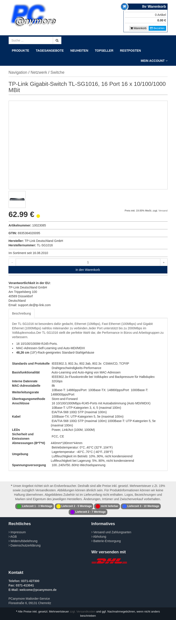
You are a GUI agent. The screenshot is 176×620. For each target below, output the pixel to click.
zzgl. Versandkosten (82, 611)
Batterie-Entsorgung (106, 541)
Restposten (130, 50)
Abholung (98, 536)
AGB (13, 536)
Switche (57, 72)
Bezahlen (157, 28)
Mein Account (154, 60)
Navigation (18, 72)
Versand (162, 210)
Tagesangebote (50, 50)
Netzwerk (39, 72)
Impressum (17, 532)
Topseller (104, 50)
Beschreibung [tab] (21, 313)
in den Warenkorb (88, 269)
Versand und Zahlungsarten (111, 532)
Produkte (20, 50)
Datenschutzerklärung (25, 545)
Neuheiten (79, 50)
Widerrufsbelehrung (23, 541)
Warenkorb (139, 28)
